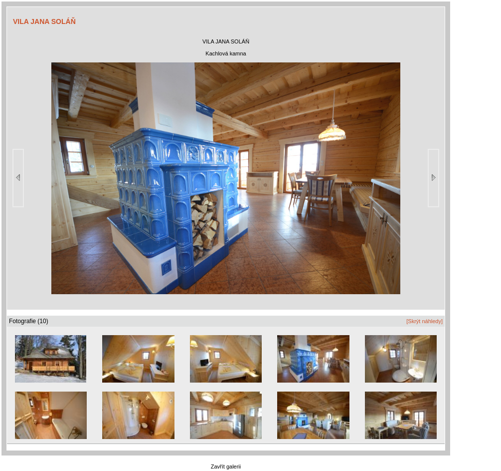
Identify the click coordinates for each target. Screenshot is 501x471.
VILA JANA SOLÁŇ (44, 21)
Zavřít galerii (226, 467)
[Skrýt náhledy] (424, 321)
